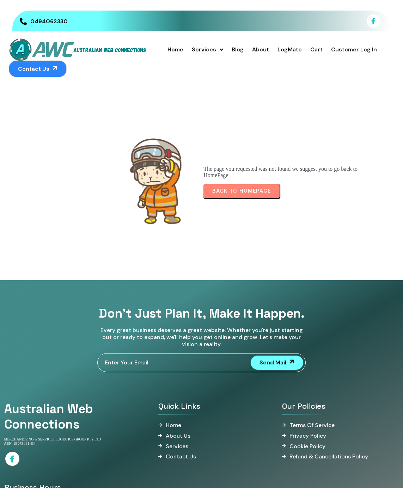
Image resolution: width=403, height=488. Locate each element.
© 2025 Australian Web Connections (201, 479)
